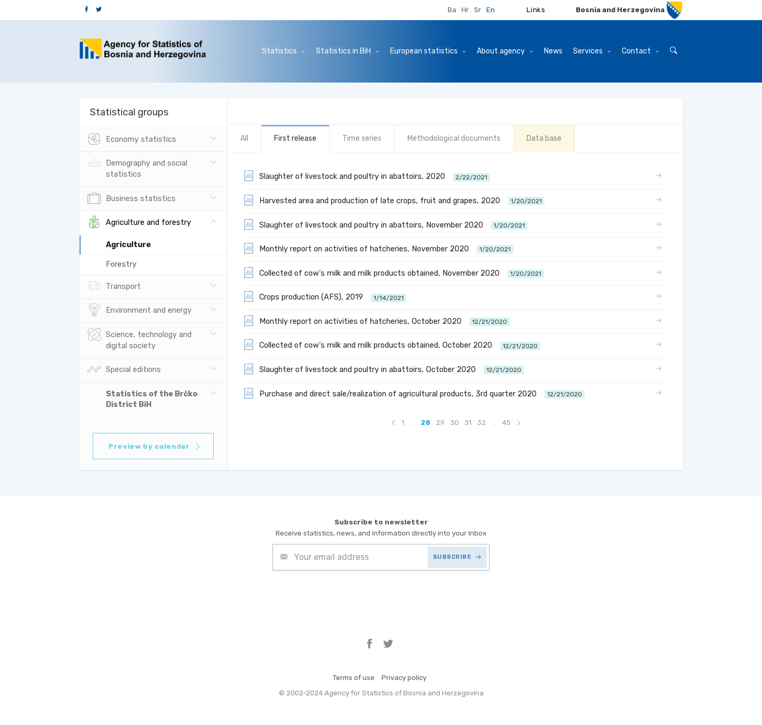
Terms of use (354, 678)
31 (468, 423)
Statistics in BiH (347, 51)
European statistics (428, 51)
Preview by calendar (154, 446)
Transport (114, 287)
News (553, 51)
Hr (465, 10)
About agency (505, 51)
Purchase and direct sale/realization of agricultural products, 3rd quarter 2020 (414, 393)
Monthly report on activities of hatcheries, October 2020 (376, 320)
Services (592, 51)
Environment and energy (139, 311)
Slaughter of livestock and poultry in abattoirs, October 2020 (383, 369)
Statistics (283, 51)
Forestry (121, 264)
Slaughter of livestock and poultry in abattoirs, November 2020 (385, 224)
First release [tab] (295, 138)
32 (481, 423)
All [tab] (244, 138)
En (490, 10)
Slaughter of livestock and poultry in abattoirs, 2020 (366, 175)
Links (536, 10)
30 (454, 423)
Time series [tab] (362, 138)
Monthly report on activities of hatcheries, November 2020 (378, 248)
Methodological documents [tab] (454, 138)
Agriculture (128, 244)
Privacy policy (404, 678)
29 (440, 423)
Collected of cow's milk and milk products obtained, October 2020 (391, 344)
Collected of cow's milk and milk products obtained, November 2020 (393, 272)
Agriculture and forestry (139, 223)
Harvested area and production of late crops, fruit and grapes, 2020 (394, 200)
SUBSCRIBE (457, 557)
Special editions (124, 370)
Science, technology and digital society (139, 339)
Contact (640, 51)
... (412, 423)
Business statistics (131, 199)
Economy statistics (131, 140)
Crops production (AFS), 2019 (324, 296)
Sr (477, 10)
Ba (452, 10)
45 (506, 423)
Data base (544, 138)
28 (425, 423)
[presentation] (353, 596)
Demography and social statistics (137, 168)
